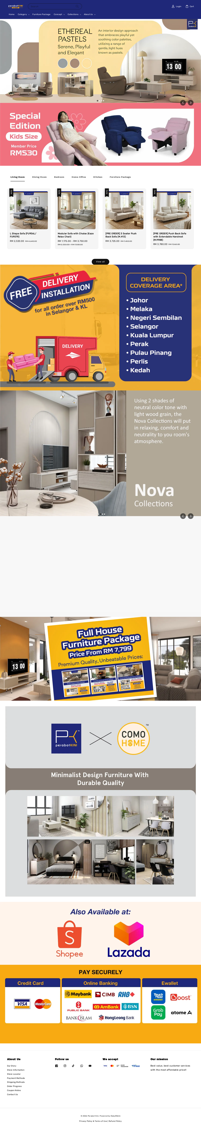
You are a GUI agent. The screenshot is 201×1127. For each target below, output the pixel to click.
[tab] (97, 100)
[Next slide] (190, 103)
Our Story (11, 1066)
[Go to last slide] (183, 103)
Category (22, 14)
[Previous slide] (183, 516)
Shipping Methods (16, 1082)
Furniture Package (41, 14)
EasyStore (115, 1116)
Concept (58, 14)
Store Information (15, 1070)
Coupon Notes (14, 1090)
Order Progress (14, 1086)
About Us (88, 14)
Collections (73, 14)
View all (100, 261)
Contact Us (12, 1094)
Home (11, 14)
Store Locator (14, 1074)
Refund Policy (115, 1121)
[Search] (77, 6)
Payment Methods (16, 1078)
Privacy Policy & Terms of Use (93, 1121)
